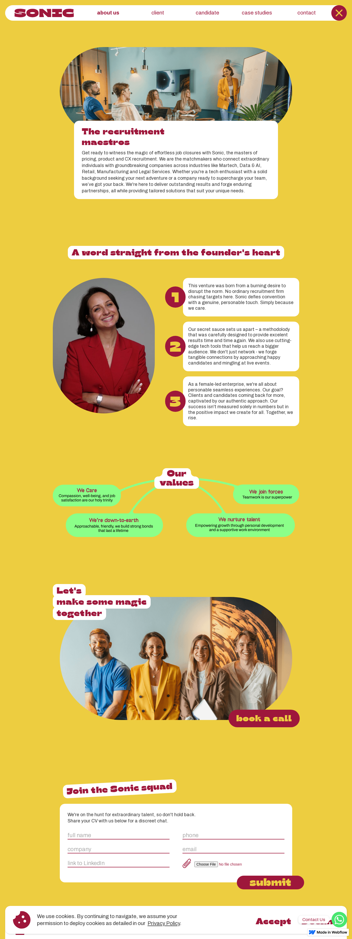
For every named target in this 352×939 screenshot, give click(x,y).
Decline (320, 920)
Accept (273, 920)
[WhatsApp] (339, 919)
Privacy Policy (164, 923)
